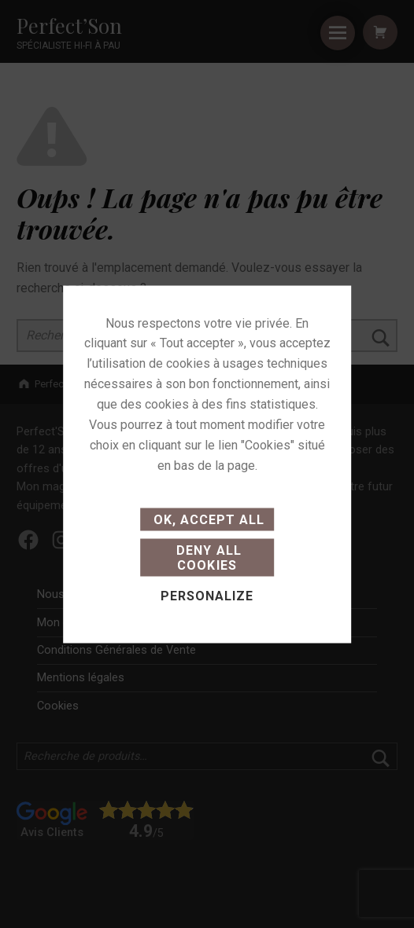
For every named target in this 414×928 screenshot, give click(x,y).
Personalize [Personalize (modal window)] (207, 596)
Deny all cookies (206, 557)
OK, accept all (207, 519)
